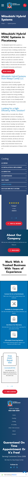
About (14, 431)
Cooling (14, 421)
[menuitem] (14, 163)
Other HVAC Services (14, 428)
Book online (8, 71)
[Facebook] (14, 467)
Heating (14, 418)
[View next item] (16, 218)
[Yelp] (17, 467)
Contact (14, 434)
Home (14, 415)
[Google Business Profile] (11, 467)
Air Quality (14, 424)
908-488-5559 (13, 410)
